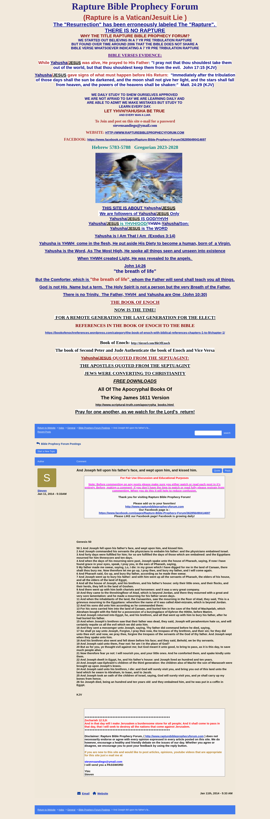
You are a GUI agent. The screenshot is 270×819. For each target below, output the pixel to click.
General (71, 428)
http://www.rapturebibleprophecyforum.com (154, 506)
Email (85, 793)
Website (102, 793)
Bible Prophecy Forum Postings (94, 428)
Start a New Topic (46, 451)
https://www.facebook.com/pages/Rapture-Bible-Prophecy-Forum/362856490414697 (154, 512)
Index (61, 428)
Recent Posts (44, 432)
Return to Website (47, 428)
